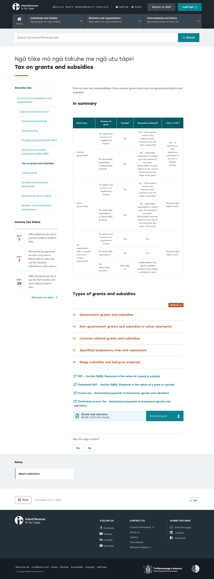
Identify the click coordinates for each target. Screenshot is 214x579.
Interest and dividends (34, 121)
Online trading (30, 130)
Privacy (54, 567)
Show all (174, 305)
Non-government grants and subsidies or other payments (126, 326)
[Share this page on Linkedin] (177, 533)
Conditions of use (40, 567)
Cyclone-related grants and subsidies (110, 338)
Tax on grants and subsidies (38, 163)
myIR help (102, 567)
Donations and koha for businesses (35, 184)
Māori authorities (29, 473)
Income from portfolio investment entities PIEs (35, 152)
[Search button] (188, 37)
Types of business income (34, 111)
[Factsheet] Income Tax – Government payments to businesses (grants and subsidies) (122, 403)
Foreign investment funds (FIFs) (39, 140)
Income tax (23, 88)
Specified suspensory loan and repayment (113, 350)
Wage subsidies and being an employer (110, 362)
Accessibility (77, 567)
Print (23, 500)
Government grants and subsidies (106, 315)
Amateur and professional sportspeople (36, 207)
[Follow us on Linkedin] (106, 540)
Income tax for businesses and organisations (34, 100)
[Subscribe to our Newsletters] (107, 546)
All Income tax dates (43, 297)
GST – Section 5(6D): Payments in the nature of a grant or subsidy (119, 376)
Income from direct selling (36, 196)
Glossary (64, 567)
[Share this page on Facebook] (177, 538)
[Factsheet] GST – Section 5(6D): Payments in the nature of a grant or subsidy (126, 384)
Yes (78, 448)
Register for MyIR (161, 7)
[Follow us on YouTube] (106, 534)
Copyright (90, 567)
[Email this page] (180, 527)
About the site (22, 567)
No (90, 448)
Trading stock (29, 172)
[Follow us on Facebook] (107, 528)
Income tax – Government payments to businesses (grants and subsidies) (123, 393)
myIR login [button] (189, 7)
